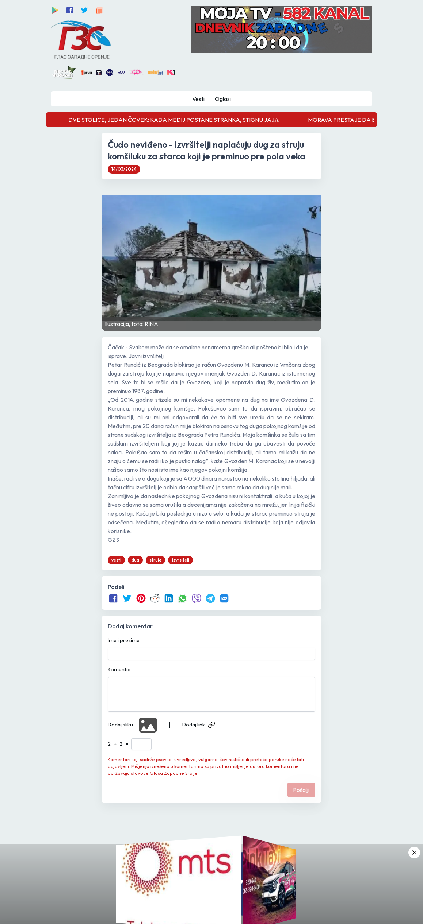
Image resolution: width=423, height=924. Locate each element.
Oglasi (223, 98)
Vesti (198, 98)
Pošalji (301, 789)
